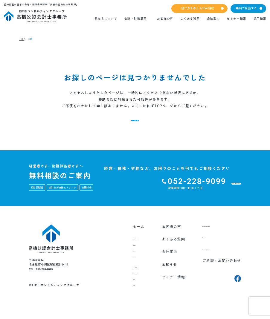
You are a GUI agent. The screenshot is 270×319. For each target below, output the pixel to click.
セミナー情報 (236, 18)
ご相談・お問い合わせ (217, 273)
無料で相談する (246, 8)
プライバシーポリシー (217, 260)
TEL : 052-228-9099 (41, 278)
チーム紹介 (120, 266)
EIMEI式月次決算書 (126, 284)
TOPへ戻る (135, 124)
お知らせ (165, 273)
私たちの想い (121, 254)
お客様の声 (165, 18)
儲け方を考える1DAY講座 (197, 8)
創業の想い (120, 260)
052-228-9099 (142, 189)
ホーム (113, 235)
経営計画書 (120, 290)
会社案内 (213, 18)
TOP (22, 39)
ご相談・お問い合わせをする (204, 192)
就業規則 (118, 296)
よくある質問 (190, 18)
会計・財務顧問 (135, 18)
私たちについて (105, 18)
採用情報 (259, 18)
